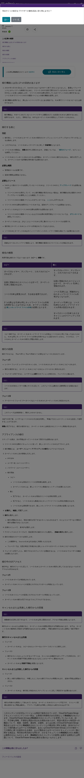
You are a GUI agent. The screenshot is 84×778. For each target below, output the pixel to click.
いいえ (16, 19)
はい (6, 19)
